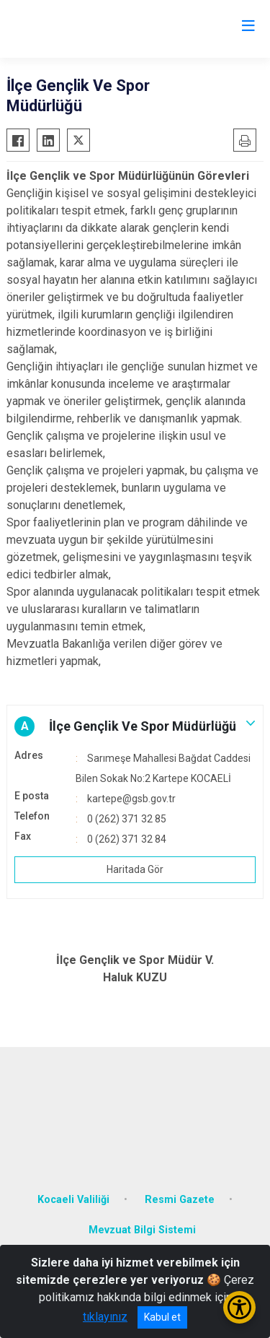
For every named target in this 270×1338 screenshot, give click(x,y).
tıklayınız (105, 1317)
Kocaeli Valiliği (73, 1200)
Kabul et (162, 1317)
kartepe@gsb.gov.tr (131, 798)
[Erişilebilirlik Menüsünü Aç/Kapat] (239, 1307)
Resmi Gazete (180, 1200)
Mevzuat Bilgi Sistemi (142, 1230)
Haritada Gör (135, 869)
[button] (135, 726)
